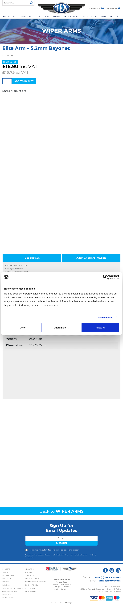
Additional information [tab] (91, 257)
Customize (62, 327)
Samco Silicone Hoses (71, 17)
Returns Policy (32, 591)
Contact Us (30, 575)
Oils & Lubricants (90, 17)
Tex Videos (30, 572)
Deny (22, 327)
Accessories (26, 17)
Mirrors (6, 17)
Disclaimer (30, 588)
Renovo (56, 17)
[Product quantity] (7, 81)
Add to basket (24, 81)
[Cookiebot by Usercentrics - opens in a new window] (105, 277)
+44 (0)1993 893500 (108, 577)
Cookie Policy (31, 585)
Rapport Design (66, 603)
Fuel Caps (38, 17)
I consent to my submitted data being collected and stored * (54, 550)
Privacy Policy (32, 579)
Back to (62, 511)
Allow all (100, 327)
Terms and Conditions (35, 582)
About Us (29, 569)
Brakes (48, 17)
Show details (105, 317)
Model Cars (115, 17)
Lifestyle (103, 17)
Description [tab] (32, 257)
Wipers (16, 17)
